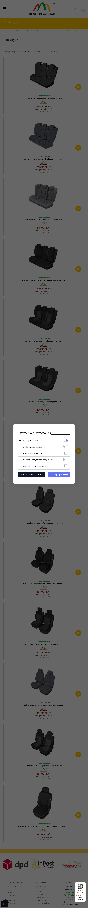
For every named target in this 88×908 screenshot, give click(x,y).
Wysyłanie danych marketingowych (38, 459)
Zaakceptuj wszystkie (59, 474)
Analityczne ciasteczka (32, 453)
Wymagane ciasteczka (32, 440)
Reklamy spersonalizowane (34, 466)
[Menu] (84, 883)
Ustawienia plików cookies (34, 432)
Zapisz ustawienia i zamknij (31, 474)
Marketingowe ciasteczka (34, 447)
